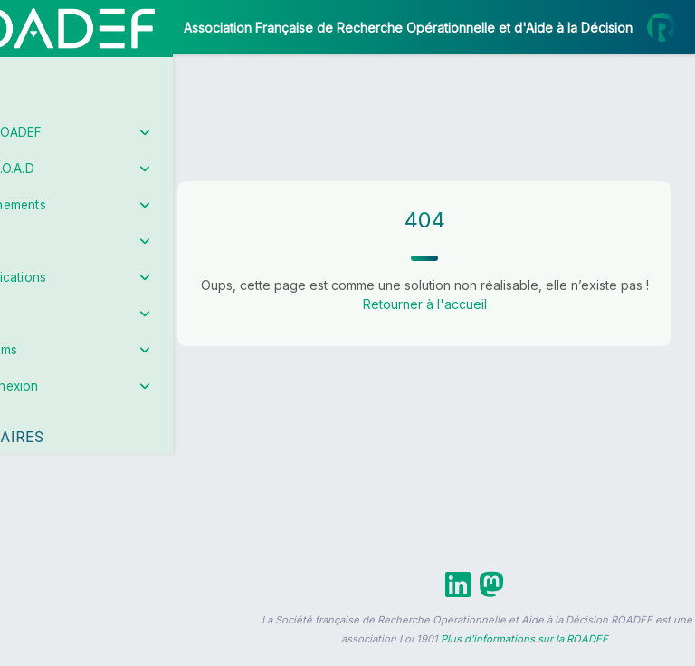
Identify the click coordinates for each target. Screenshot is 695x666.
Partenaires (74, 417)
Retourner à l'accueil (461, 323)
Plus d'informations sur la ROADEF (524, 658)
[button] (26, 537)
